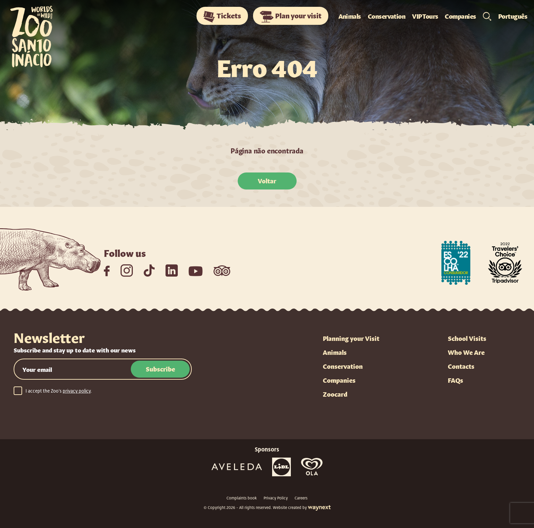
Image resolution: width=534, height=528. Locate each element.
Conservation (387, 15)
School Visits (467, 337)
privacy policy (77, 391)
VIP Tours (425, 15)
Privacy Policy (276, 498)
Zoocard (335, 393)
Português (512, 15)
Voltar (267, 180)
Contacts (461, 365)
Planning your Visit (351, 337)
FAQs (455, 379)
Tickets (222, 16)
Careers (301, 498)
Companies (460, 15)
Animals (350, 15)
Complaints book (241, 498)
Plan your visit (290, 16)
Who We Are (466, 351)
